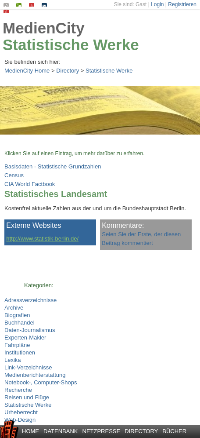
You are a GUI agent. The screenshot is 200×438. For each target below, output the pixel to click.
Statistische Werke (71, 44)
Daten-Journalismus (29, 330)
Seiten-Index (20, 5)
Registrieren (182, 4)
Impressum (33, 5)
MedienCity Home (27, 70)
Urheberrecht (21, 412)
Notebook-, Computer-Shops (40, 382)
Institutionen (19, 352)
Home (30, 431)
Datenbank (60, 431)
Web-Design (20, 419)
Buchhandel (19, 322)
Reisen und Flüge (26, 397)
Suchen (8, 5)
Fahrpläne (17, 345)
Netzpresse (101, 431)
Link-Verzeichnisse (28, 367)
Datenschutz (8, 11)
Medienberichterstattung (34, 375)
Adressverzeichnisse (30, 300)
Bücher (174, 431)
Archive (13, 307)
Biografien (17, 315)
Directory (67, 70)
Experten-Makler (25, 337)
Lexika (12, 360)
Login (157, 4)
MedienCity (44, 27)
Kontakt (46, 5)
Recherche (18, 390)
